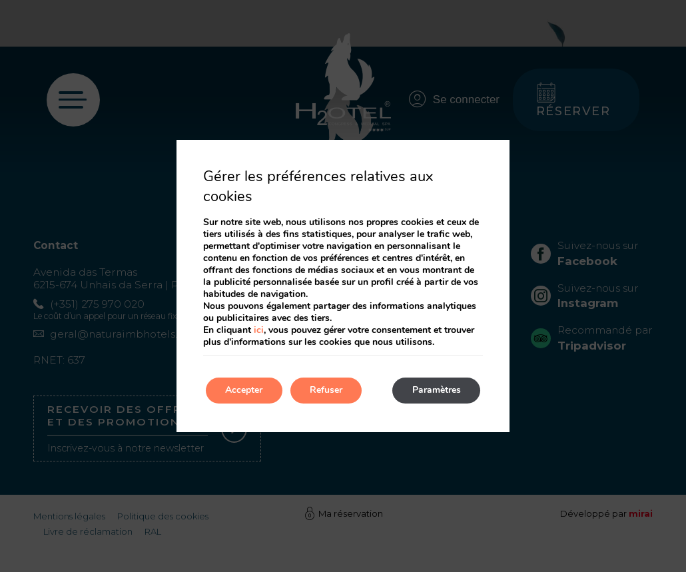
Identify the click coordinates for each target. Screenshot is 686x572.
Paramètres (436, 390)
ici (259, 330)
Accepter (244, 390)
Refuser (327, 390)
